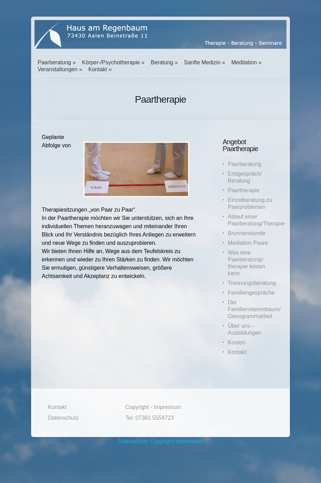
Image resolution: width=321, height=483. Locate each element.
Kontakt (97, 69)
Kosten (236, 342)
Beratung (162, 62)
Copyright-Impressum (176, 441)
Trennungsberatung (252, 283)
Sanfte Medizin (202, 62)
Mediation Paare (248, 243)
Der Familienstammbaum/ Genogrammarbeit (254, 309)
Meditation (244, 62)
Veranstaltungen (58, 69)
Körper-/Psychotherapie (111, 62)
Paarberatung (54, 62)
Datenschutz (63, 418)
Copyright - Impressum (153, 407)
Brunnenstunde (246, 233)
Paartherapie (244, 190)
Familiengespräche (251, 293)
